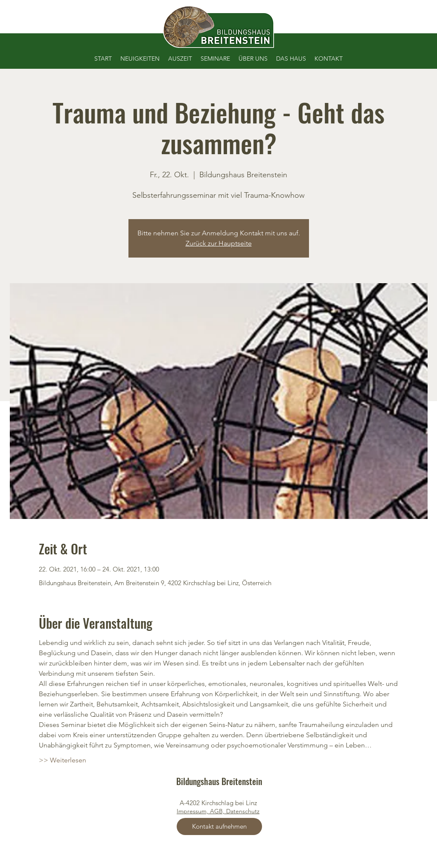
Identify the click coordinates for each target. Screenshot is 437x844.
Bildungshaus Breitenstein (219, 781)
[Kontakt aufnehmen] (219, 826)
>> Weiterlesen (62, 760)
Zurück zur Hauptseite (219, 243)
